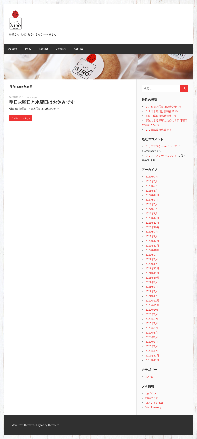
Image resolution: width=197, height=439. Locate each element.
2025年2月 (151, 186)
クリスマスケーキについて (161, 146)
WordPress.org (153, 407)
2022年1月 (151, 263)
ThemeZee (53, 425)
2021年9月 (151, 282)
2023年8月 (151, 231)
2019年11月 (152, 360)
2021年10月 (152, 277)
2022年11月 (152, 245)
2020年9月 (151, 314)
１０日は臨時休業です (158, 129)
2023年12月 (152, 218)
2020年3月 (151, 341)
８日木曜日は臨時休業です (161, 115)
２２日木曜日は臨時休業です (162, 111)
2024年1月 (151, 213)
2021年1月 (151, 295)
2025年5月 (151, 181)
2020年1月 (151, 350)
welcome (12, 48)
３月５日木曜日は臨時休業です (163, 106)
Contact (78, 48)
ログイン (150, 393)
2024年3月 (151, 208)
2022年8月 (151, 259)
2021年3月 (151, 291)
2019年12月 (152, 355)
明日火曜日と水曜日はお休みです (42, 102)
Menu (28, 48)
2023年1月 (151, 236)
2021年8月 (151, 286)
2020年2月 (151, 346)
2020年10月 (152, 309)
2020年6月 (151, 328)
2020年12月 (152, 300)
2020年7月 (151, 323)
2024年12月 (152, 195)
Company (61, 48)
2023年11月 (152, 222)
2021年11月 (152, 273)
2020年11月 (152, 305)
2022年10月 (152, 250)
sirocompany (32, 97)
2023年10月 (152, 227)
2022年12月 (152, 241)
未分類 (149, 376)
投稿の (151, 398)
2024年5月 (151, 204)
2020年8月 (151, 318)
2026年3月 (151, 176)
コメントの (154, 402)
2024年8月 (151, 199)
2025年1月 (151, 190)
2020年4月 (151, 337)
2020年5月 (151, 332)
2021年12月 (152, 268)
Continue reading (20, 118)
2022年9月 (151, 254)
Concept (43, 48)
